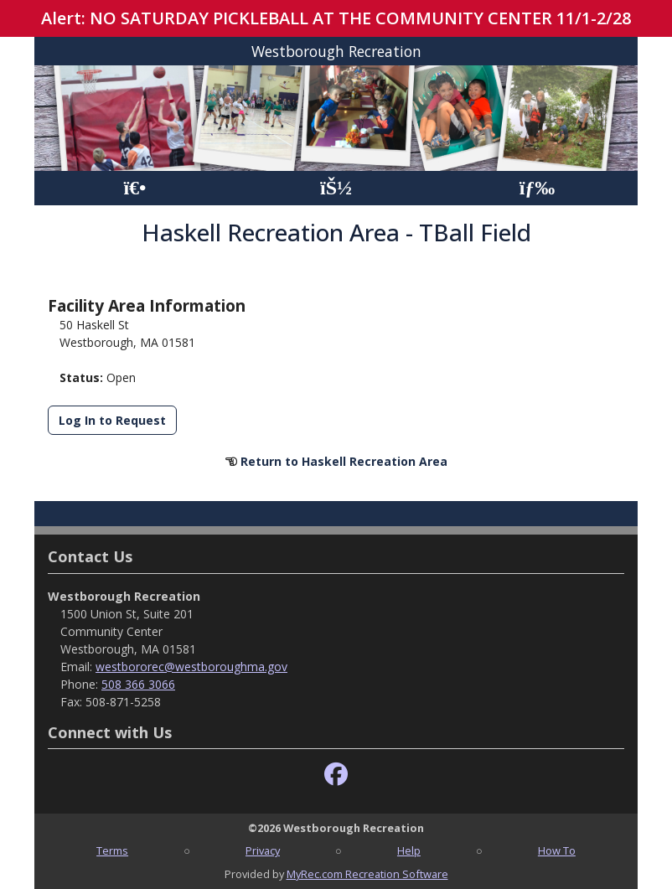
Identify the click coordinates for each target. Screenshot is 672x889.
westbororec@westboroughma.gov (191, 667)
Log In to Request (112, 420)
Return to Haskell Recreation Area (343, 461)
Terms (112, 850)
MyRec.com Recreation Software (367, 873)
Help (409, 850)
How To (557, 850)
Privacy (263, 850)
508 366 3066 (138, 684)
